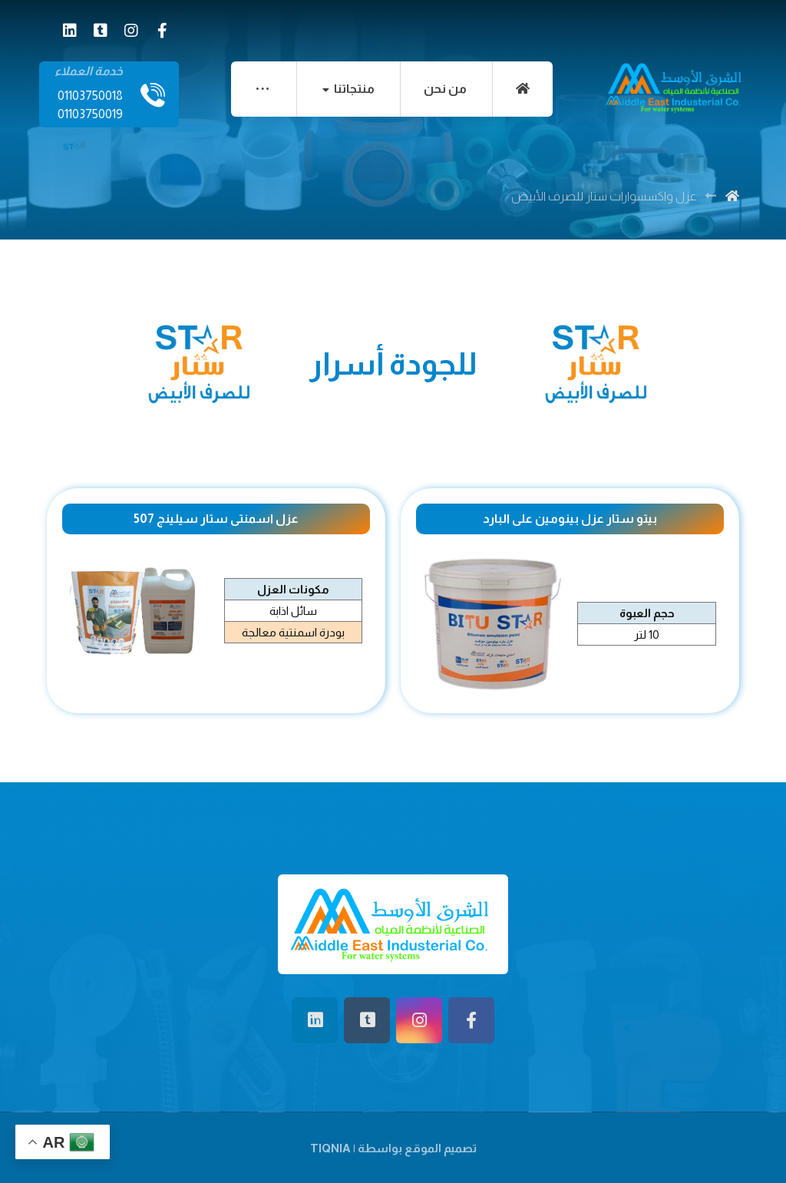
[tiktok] (100, 30)
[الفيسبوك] (162, 30)
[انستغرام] (131, 30)
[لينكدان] (69, 30)
